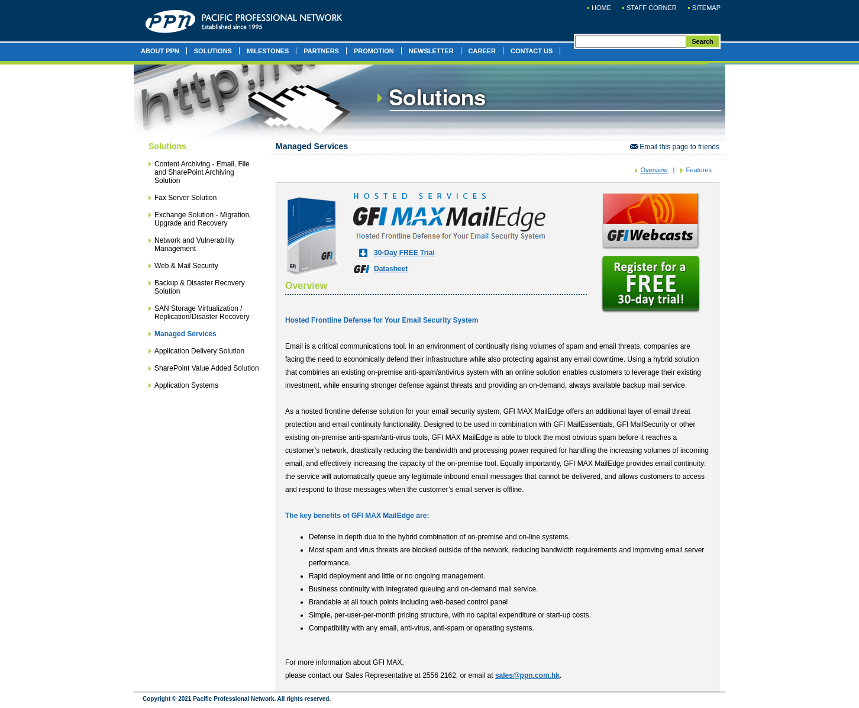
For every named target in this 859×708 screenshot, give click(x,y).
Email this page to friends (674, 147)
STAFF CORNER (652, 7)
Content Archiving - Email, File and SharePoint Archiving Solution (202, 172)
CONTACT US (532, 50)
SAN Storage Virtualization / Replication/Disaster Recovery (202, 312)
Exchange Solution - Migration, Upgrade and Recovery (202, 219)
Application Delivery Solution (199, 351)
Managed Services (185, 334)
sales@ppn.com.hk (527, 675)
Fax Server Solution (185, 198)
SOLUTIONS (213, 50)
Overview (654, 169)
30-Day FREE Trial (404, 253)
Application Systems (186, 385)
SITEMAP (706, 7)
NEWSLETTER (431, 50)
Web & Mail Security (186, 266)
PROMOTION (374, 50)
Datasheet (391, 269)
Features (699, 169)
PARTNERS (321, 50)
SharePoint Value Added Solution (206, 368)
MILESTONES (268, 50)
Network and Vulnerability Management (194, 244)
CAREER (482, 50)
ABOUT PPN (160, 50)
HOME (601, 7)
